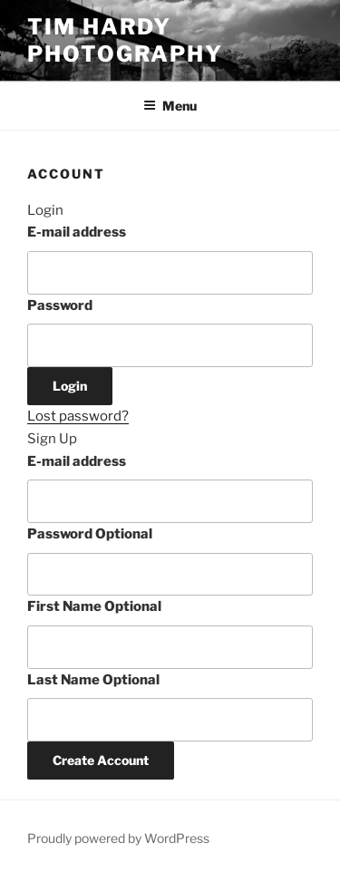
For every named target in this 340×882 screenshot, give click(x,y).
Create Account (101, 760)
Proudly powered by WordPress (118, 838)
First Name (94, 606)
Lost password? (78, 416)
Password (59, 305)
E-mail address (76, 232)
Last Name (93, 680)
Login (70, 385)
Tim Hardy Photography (125, 40)
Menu (170, 105)
